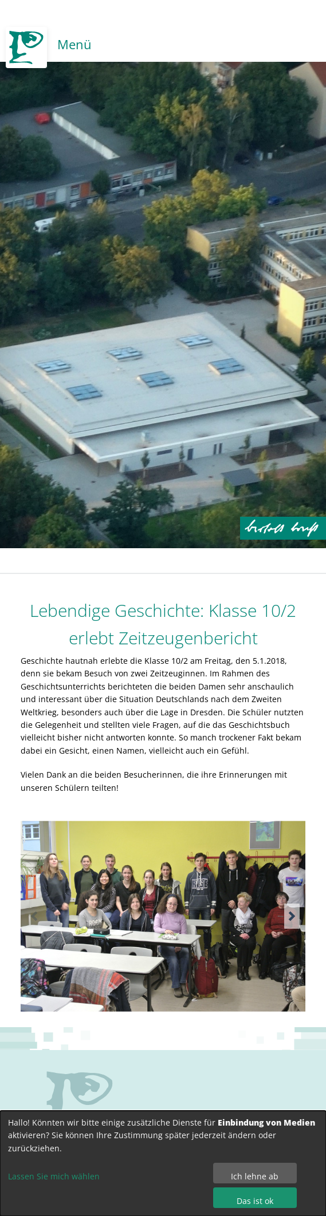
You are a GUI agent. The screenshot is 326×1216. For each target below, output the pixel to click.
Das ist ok (255, 1200)
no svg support (80, 1104)
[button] (292, 916)
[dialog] (163, 1163)
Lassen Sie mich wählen (54, 1176)
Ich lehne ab (254, 1176)
